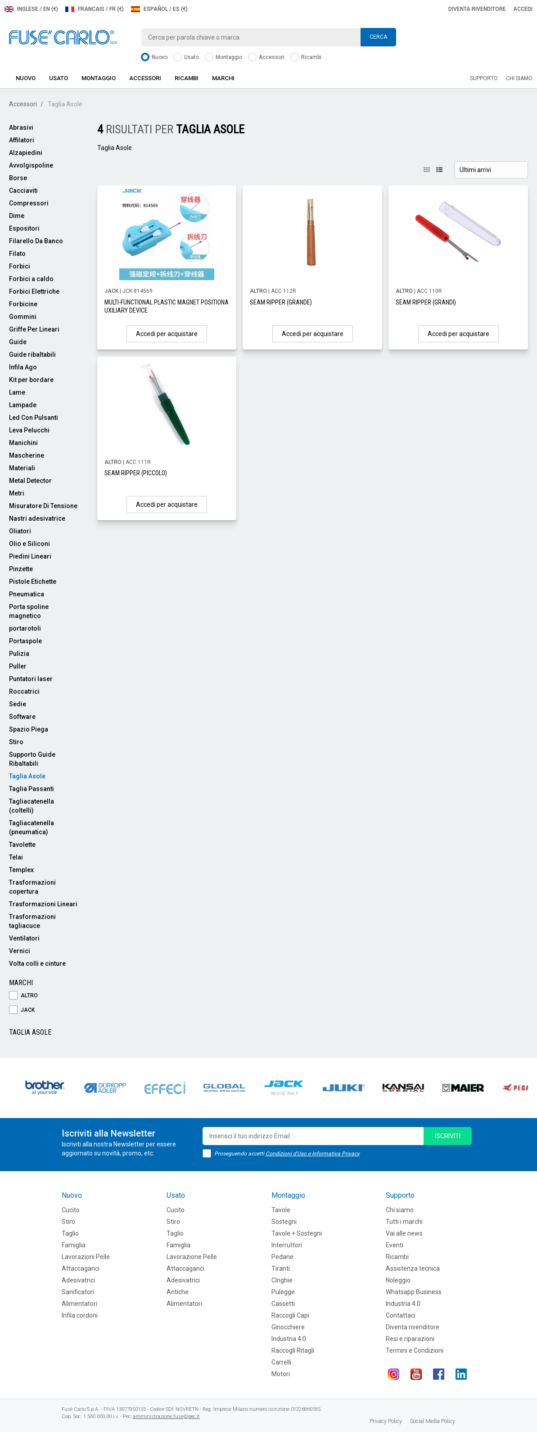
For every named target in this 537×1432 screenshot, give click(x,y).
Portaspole (25, 641)
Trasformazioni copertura (32, 887)
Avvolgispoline (31, 165)
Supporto (484, 78)
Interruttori (286, 1245)
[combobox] (268, 37)
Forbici (19, 266)
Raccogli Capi (290, 1315)
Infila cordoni (80, 1315)
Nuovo (154, 57)
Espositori (24, 228)
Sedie (17, 704)
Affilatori (21, 140)
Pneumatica (26, 594)
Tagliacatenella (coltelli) (31, 806)
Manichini (23, 442)
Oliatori (20, 531)
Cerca (378, 37)
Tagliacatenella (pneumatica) (31, 827)
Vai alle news (404, 1233)
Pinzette (21, 569)
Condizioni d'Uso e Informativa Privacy (313, 1153)
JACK (22, 1010)
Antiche (178, 1292)
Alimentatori (79, 1303)
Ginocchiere (288, 1327)
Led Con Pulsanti (33, 417)
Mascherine (26, 455)
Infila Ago (23, 367)
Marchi (223, 78)
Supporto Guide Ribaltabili (32, 759)
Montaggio (223, 57)
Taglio (70, 1233)
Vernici (19, 951)
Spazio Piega (28, 729)
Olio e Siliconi (29, 543)
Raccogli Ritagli (292, 1350)
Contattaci (400, 1315)
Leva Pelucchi (29, 430)
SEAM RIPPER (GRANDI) (426, 302)
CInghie (282, 1280)
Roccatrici (24, 691)
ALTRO (23, 996)
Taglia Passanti (31, 788)
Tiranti (280, 1268)
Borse (18, 178)
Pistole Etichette (32, 581)
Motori (280, 1373)
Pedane (282, 1256)
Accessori (266, 57)
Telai (16, 857)
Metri (16, 493)
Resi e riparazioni (410, 1338)
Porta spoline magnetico (29, 611)
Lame (17, 392)
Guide (18, 341)
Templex (21, 869)
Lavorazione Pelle (192, 1256)
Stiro (16, 742)
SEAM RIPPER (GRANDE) (281, 302)
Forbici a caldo (31, 278)
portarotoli (25, 628)
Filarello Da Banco (36, 241)
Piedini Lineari (30, 556)
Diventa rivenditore (477, 9)
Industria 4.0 (288, 1338)
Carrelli (281, 1362)
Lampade (22, 405)
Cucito (71, 1210)
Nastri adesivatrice (37, 518)
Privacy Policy (386, 1421)
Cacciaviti (23, 190)
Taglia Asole (27, 776)
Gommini (22, 316)
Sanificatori (78, 1292)
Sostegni (284, 1221)
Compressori (29, 203)
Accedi (522, 9)
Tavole (280, 1210)
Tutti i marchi (404, 1221)
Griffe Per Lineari (34, 329)
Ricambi (305, 57)
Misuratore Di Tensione (43, 505)
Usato (186, 57)
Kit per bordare (31, 379)
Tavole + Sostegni (296, 1233)
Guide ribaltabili (32, 354)
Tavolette (22, 844)
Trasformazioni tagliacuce (32, 921)
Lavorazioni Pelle (86, 1256)
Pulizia (19, 653)
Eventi (394, 1245)
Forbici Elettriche (34, 291)
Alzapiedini (25, 152)
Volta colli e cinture (37, 963)
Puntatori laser (31, 678)
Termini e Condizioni (414, 1350)
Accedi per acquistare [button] (167, 333)
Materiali (22, 468)
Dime (16, 215)
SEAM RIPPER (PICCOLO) (135, 473)
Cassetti (283, 1303)
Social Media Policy (432, 1421)
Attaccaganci (80, 1268)
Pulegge (283, 1292)
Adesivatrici (78, 1280)
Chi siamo (519, 78)
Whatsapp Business (414, 1292)
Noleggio (398, 1280)
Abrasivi (21, 127)
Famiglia (74, 1245)
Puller (18, 666)
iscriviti (447, 1136)
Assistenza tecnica (413, 1268)
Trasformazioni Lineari (43, 904)
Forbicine (23, 304)
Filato (17, 253)
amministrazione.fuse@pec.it (166, 1416)
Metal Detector (30, 480)
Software (22, 716)
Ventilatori (24, 938)
